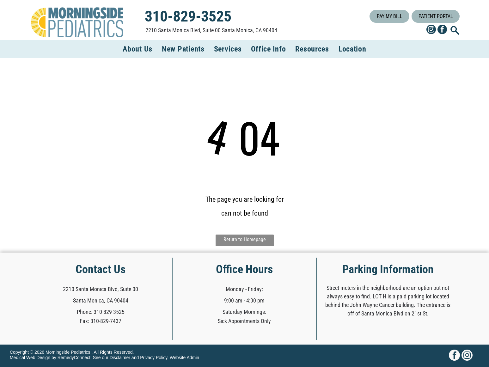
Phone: (84, 312)
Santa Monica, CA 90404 (100, 300)
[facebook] (442, 30)
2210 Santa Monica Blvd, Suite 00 (100, 289)
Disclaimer (120, 357)
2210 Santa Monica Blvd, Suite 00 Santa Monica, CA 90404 (211, 30)
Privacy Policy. (154, 357)
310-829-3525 (109, 312)
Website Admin (184, 357)
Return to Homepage (244, 239)
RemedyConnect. (75, 357)
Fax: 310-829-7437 (100, 321)
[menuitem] (137, 49)
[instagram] (431, 30)
